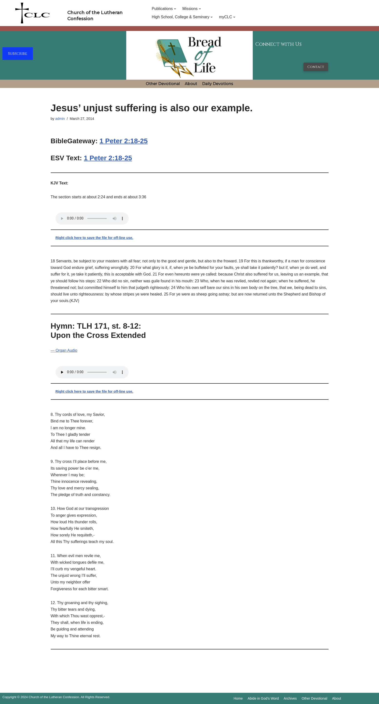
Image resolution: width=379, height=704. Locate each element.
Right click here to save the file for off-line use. (94, 238)
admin (60, 119)
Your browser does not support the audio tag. (92, 218)
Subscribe (17, 53)
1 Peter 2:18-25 (123, 141)
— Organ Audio (64, 350)
